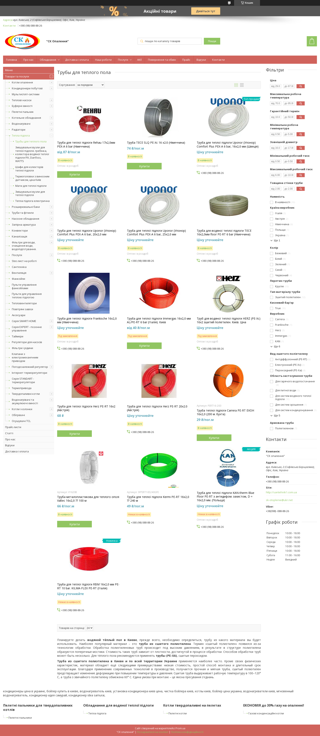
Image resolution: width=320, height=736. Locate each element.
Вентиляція (19, 273)
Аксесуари (18, 315)
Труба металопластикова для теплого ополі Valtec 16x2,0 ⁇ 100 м (88, 498)
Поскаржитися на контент (152, 732)
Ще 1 (277, 240)
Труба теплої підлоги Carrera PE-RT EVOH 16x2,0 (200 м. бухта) (225, 412)
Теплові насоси (21, 100)
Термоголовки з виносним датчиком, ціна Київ (32, 178)
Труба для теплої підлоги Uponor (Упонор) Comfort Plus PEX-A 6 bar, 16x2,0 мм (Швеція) (228, 144)
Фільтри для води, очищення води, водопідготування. (24, 245)
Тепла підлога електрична (32, 201)
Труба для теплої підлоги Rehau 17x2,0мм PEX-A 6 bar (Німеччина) (86, 144)
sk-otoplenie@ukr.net (279, 500)
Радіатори (18, 129)
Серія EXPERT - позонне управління (27, 328)
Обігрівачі (18, 415)
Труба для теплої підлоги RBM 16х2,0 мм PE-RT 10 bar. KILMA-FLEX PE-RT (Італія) (88, 586)
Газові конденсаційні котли (266, 713)
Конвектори (20, 230)
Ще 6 (277, 346)
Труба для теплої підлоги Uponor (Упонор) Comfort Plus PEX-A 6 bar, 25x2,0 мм (156, 232)
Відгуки (201, 60)
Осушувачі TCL (21, 421)
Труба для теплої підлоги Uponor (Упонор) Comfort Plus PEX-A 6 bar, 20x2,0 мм (86, 232)
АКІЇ (139, 60)
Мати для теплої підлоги (31, 186)
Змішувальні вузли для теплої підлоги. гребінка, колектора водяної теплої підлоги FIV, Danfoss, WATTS (32, 154)
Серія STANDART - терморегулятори (23, 380)
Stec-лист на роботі (24, 261)
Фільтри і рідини (22, 348)
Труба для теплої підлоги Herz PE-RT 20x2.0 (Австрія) (157, 408)
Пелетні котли (177, 713)
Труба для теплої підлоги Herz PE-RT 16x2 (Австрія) (86, 408)
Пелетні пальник (23, 112)
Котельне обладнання (26, 118)
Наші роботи (103, 60)
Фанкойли (18, 279)
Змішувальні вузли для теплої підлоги (30, 193)
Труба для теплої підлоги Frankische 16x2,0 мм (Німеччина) (87, 320)
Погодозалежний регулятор (30, 367)
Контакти (218, 60)
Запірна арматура (24, 224)
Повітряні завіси (22, 309)
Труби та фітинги (23, 213)
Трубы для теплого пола (31, 141)
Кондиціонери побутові (27, 88)
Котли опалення (22, 82)
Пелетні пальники (20, 717)
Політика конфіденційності (187, 732)
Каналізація (19, 236)
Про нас (28, 60)
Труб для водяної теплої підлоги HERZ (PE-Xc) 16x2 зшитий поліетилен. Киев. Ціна (228, 320)
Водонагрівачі (21, 123)
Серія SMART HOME (24, 321)
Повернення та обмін (162, 60)
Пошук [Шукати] (212, 41)
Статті (9, 433)
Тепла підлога (21, 135)
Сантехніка (19, 267)
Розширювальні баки (26, 207)
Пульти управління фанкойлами (24, 286)
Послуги (123, 60)
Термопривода (21, 388)
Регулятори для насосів (27, 342)
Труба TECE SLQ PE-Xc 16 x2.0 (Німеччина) (156, 142)
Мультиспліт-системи (25, 94)
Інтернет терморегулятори (29, 373)
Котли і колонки (22, 409)
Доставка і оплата (77, 60)
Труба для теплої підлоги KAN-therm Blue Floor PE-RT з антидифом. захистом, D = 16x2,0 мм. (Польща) (225, 496)
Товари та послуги (17, 76)
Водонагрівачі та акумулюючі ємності (25, 401)
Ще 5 (277, 415)
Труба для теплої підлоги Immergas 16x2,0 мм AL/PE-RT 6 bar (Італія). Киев (159, 320)
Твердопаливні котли (26, 394)
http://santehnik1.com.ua (281, 492)
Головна (11, 60)
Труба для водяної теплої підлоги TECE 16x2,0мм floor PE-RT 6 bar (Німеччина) (224, 232)
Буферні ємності (22, 106)
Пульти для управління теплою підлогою (27, 295)
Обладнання (48, 60)
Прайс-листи (13, 427)
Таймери (17, 336)
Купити (74, 174)
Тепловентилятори (24, 303)
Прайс (186, 60)
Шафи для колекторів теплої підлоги (29, 168)
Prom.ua (180, 728)
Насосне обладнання (25, 218)
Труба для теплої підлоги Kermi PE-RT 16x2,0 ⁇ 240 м (158, 498)
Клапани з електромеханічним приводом (25, 357)
